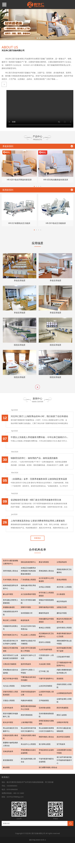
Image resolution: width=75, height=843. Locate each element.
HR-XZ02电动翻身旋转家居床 (55, 179)
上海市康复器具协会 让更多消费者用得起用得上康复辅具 (38, 520)
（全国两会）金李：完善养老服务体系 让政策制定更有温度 (39, 478)
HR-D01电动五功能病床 (56, 223)
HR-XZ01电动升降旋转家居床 (19, 179)
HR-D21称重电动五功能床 (19, 223)
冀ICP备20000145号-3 (37, 840)
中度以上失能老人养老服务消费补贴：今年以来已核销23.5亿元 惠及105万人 (39, 437)
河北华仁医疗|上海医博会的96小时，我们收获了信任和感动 (39, 416)
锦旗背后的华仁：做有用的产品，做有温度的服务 (34, 458)
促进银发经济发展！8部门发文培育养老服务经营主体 (36, 499)
